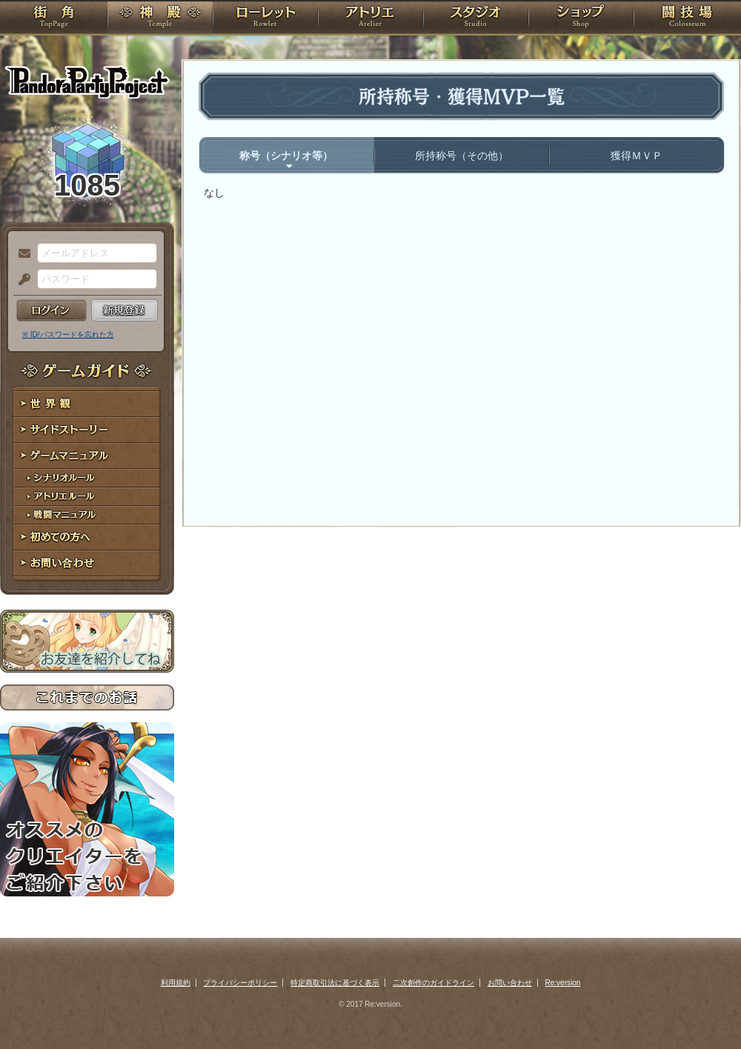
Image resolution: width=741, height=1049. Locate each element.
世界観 (87, 404)
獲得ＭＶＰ (636, 155)
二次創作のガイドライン (433, 983)
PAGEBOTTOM (704, 1008)
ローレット (265, 18)
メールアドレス (20, 254)
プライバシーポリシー (240, 983)
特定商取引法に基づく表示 (334, 983)
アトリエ (370, 18)
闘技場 (687, 18)
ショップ (581, 18)
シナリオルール (87, 478)
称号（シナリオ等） (286, 155)
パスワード (20, 280)
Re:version (563, 983)
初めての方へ (87, 537)
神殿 (160, 18)
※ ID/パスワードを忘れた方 (68, 334)
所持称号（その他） (461, 155)
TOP (53, 18)
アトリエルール (87, 496)
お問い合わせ (87, 563)
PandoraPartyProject (87, 81)
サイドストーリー (87, 430)
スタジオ (475, 18)
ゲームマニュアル (87, 456)
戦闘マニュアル (87, 515)
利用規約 (175, 983)
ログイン (51, 310)
